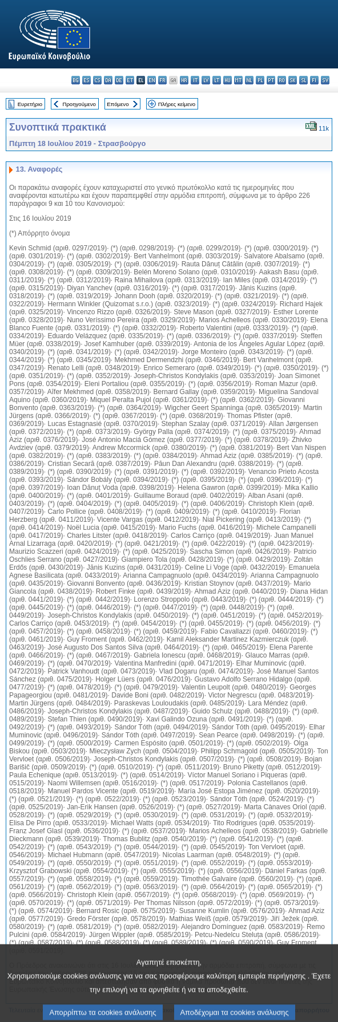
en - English (151, 80)
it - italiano (195, 80)
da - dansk (108, 80)
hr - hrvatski (184, 80)
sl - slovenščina (303, 80)
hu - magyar (227, 80)
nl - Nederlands (249, 80)
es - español (86, 80)
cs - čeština (97, 80)
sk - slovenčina (292, 80)
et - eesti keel (130, 80)
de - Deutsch (119, 80)
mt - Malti (238, 80)
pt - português (271, 80)
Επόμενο (117, 104)
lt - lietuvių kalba (216, 80)
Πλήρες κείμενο (176, 104)
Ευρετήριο (30, 104)
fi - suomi (314, 80)
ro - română (281, 80)
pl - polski (260, 80)
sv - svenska (325, 80)
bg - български (75, 80)
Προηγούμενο (78, 104)
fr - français (162, 80)
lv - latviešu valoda (206, 80)
